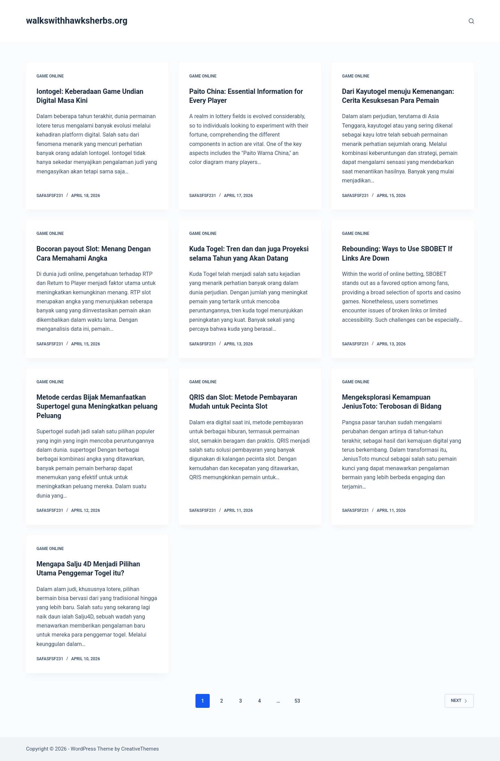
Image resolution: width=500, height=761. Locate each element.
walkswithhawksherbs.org (76, 21)
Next (459, 708)
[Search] (471, 21)
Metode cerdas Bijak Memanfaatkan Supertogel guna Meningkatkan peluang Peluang (92, 415)
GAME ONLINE (50, 76)
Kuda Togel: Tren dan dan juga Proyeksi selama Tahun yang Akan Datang (242, 258)
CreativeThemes (140, 749)
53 (297, 709)
